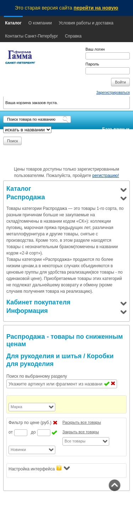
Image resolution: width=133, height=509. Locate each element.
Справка (73, 36)
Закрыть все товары (80, 432)
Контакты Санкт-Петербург (31, 36)
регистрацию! (105, 175)
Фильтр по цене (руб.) (30, 422)
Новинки (18, 449)
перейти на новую (96, 8)
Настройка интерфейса (39, 468)
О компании (40, 23)
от (11, 432)
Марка (16, 407)
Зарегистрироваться (113, 93)
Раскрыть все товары (81, 422)
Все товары (75, 441)
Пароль (92, 64)
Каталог (13, 23)
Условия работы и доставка (86, 23)
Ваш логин (95, 49)
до (33, 432)
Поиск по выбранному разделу (36, 376)
